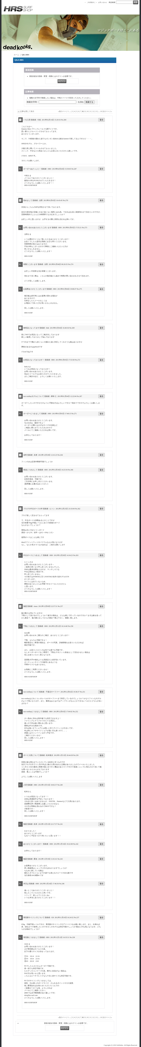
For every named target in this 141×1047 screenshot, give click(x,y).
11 (90, 111)
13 (96, 111)
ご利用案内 (90, 2)
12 (93, 111)
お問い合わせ (102, 2)
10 (87, 111)
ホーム (16, 55)
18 (101, 111)
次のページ (107, 111)
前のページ (63, 111)
